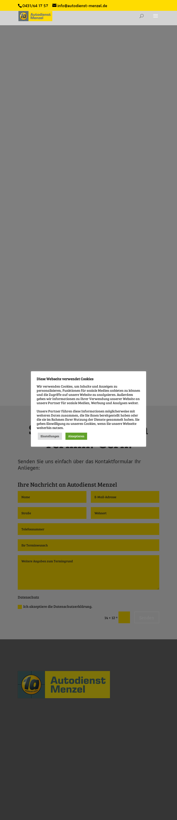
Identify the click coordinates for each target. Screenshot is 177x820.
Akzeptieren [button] (76, 436)
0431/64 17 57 (35, 5)
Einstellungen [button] (50, 436)
